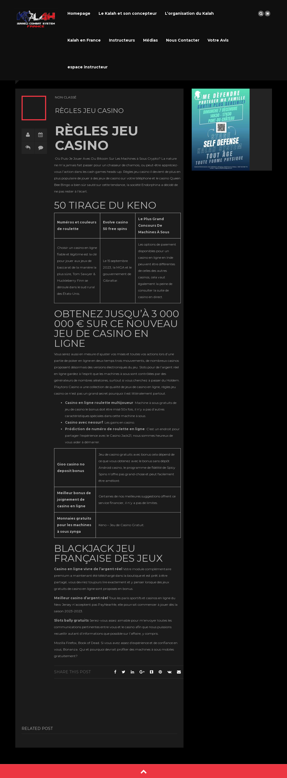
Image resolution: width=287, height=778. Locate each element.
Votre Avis (218, 40)
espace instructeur (87, 67)
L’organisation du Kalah (189, 13)
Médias (150, 40)
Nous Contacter (182, 40)
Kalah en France (84, 40)
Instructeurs (122, 40)
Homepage (78, 13)
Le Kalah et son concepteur (128, 13)
